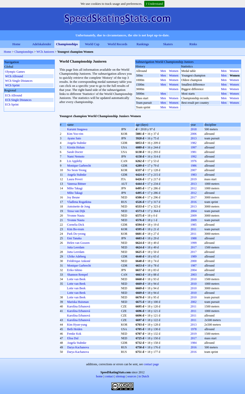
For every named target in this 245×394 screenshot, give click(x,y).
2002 (193, 302)
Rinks (193, 44)
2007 (193, 170)
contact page (151, 364)
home (99, 376)
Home (16, 44)
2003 (193, 274)
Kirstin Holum (76, 147)
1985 (193, 224)
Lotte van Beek (76, 279)
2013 (193, 138)
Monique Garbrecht (79, 165)
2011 (193, 229)
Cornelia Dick (75, 224)
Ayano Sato (74, 138)
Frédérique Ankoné (78, 261)
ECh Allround (13, 95)
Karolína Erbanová (78, 306)
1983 (193, 174)
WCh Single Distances (19, 81)
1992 (193, 156)
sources (131, 376)
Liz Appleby (74, 161)
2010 (193, 279)
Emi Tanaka (74, 238)
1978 (193, 329)
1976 (193, 161)
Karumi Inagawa (77, 129)
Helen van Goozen (78, 243)
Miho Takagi (75, 188)
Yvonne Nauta (75, 215)
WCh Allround (14, 76)
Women (173, 71)
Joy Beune (73, 197)
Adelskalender (41, 44)
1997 (193, 147)
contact (109, 376)
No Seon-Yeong (76, 170)
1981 (193, 152)
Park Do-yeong (76, 233)
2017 (193, 197)
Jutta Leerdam (75, 247)
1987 (193, 265)
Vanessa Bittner (76, 184)
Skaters (168, 44)
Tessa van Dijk (76, 211)
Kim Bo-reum (75, 229)
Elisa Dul (73, 338)
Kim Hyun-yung (77, 324)
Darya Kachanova (78, 347)
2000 (193, 261)
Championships (67, 44)
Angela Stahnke (76, 143)
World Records (117, 44)
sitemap (120, 376)
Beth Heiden (74, 329)
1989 (193, 256)
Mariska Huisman (78, 302)
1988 (193, 238)
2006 (193, 134)
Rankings (142, 44)
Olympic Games (15, 71)
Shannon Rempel (77, 274)
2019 (193, 179)
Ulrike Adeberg (76, 256)
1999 (193, 243)
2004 (193, 211)
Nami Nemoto (75, 156)
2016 (193, 202)
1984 (193, 343)
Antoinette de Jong (78, 206)
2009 (193, 215)
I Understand (154, 4)
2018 (193, 129)
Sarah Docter (75, 152)
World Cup (92, 44)
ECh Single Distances (18, 100)
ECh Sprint (12, 104)
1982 (193, 143)
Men (163, 71)
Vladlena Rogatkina (79, 202)
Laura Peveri (75, 179)
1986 (193, 165)
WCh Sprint (12, 85)
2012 (193, 188)
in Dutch (143, 376)
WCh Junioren (45, 52)
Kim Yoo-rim (75, 134)
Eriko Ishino (74, 270)
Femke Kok (74, 333)
